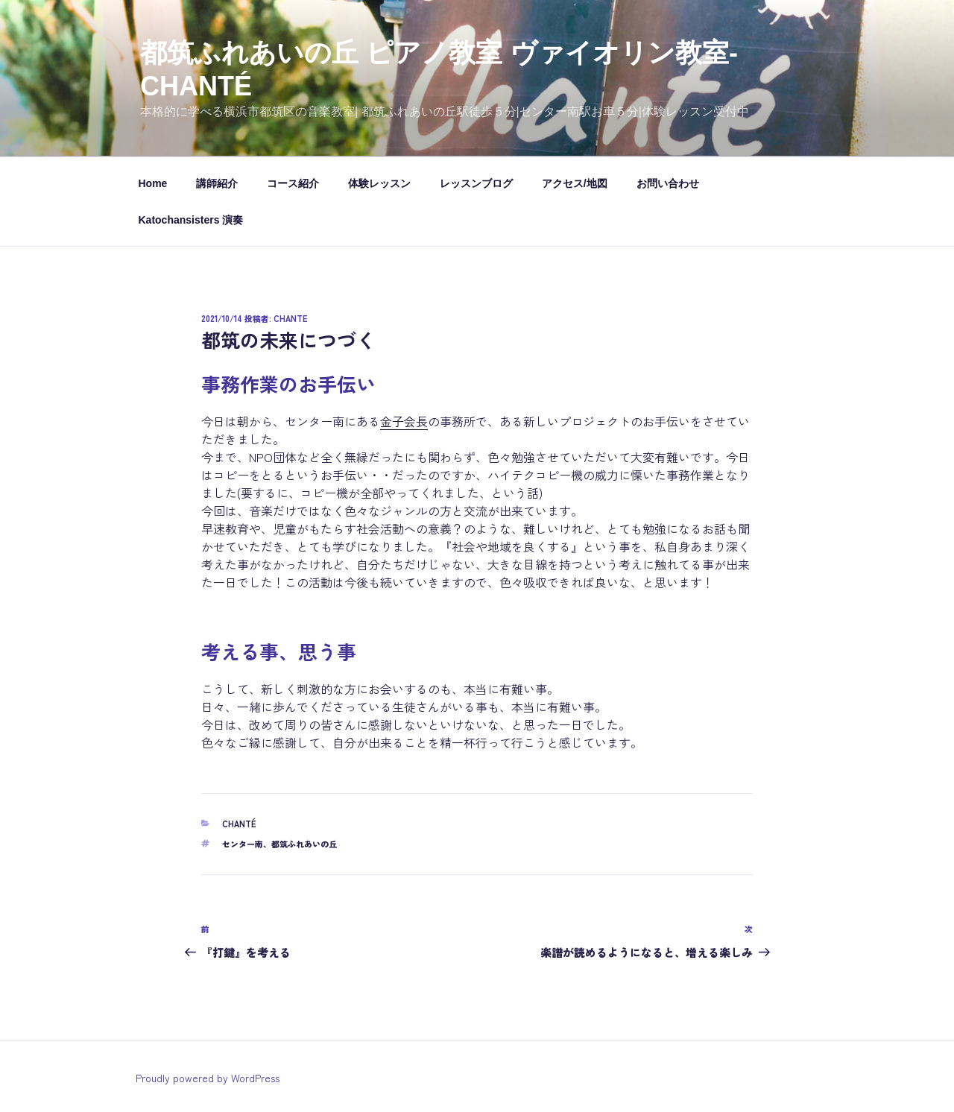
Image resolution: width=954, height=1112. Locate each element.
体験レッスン (379, 183)
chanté (239, 824)
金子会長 (404, 421)
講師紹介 (217, 183)
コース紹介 (293, 183)
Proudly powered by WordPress (207, 1077)
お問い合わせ (667, 183)
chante (290, 318)
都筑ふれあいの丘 (304, 844)
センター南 (242, 844)
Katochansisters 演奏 (191, 220)
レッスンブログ (476, 183)
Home (153, 183)
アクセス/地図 (574, 183)
